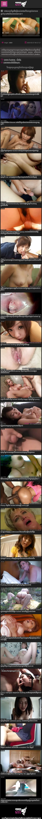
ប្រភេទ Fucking (10, 60)
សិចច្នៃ (19, 60)
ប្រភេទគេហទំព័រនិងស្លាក (11, 62)
